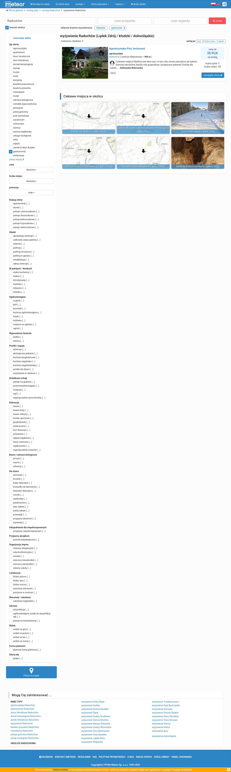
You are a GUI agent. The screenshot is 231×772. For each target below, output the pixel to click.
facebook (46, 757)
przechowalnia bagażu (24, 385)
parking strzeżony (21, 251)
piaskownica (19, 502)
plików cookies (60, 769)
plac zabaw (18, 506)
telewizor (17, 288)
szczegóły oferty (213, 75)
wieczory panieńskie (23, 564)
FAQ (95, 757)
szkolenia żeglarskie (23, 601)
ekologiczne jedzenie (23, 353)
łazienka (17, 284)
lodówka (17, 320)
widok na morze (21, 641)
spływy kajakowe (21, 438)
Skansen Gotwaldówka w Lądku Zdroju (143, 166)
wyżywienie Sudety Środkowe (95, 716)
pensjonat (16, 107)
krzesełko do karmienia (24, 486)
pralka (16, 336)
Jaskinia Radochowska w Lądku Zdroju (198, 166)
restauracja (16, 155)
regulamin (84, 757)
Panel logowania (182, 757)
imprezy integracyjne (23, 548)
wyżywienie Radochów (22, 723)
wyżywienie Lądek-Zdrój (93, 738)
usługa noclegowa (20, 135)
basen (16, 406)
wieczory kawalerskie (23, 560)
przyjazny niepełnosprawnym (27, 531)
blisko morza (19, 584)
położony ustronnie (22, 588)
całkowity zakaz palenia (24, 239)
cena (11, 164)
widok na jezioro (21, 633)
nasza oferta (144, 757)
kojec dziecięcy (20, 482)
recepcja (17, 389)
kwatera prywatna (20, 88)
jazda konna (19, 426)
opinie (222, 41)
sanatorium (16, 119)
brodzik (16, 478)
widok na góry (20, 629)
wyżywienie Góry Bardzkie (94, 734)
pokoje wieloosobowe (23, 227)
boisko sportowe (21, 418)
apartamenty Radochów (22, 709)
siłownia (17, 466)
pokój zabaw (19, 510)
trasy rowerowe (20, 441)
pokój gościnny (18, 111)
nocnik (16, 494)
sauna (16, 462)
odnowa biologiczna (21, 100)
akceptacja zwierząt (23, 235)
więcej (113, 73)
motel (14, 96)
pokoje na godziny (22, 381)
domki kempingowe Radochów (26, 716)
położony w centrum (23, 592)
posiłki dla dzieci (21, 369)
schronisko (16, 123)
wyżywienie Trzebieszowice (165, 701)
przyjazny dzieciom (22, 518)
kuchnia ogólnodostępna (25, 312)
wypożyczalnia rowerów (24, 449)
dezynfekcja (19, 609)
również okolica (15, 27)
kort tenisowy (19, 430)
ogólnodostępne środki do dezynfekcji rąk (29, 615)
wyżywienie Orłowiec (162, 709)
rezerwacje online (20, 38)
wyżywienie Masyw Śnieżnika (95, 723)
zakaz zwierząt (20, 263)
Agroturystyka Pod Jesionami (127, 48)
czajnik (16, 300)
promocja (14, 187)
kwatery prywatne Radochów (25, 727)
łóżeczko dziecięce (22, 490)
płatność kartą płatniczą (25, 649)
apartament (17, 52)
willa (13, 139)
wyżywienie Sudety (90, 705)
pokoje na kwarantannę (24, 620)
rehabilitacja (19, 259)
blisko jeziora (19, 576)
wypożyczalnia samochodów (27, 397)
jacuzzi (16, 458)
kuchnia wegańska (22, 361)
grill (15, 304)
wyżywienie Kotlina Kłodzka (94, 709)
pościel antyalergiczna (24, 539)
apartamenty (19, 203)
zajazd (14, 143)
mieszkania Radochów (22, 730)
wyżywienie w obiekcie (24, 373)
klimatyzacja (19, 280)
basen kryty (18, 410)
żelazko (17, 292)
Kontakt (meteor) (65, 757)
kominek (17, 308)
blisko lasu (18, 580)
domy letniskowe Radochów (24, 712)
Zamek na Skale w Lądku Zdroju (89, 131)
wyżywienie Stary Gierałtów (165, 716)
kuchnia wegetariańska (24, 365)
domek (14, 68)
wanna (16, 340)
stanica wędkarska (20, 131)
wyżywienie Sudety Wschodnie (96, 727)
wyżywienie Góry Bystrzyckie (95, 731)
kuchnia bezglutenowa (24, 357)
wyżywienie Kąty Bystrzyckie (166, 705)
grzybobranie (19, 422)
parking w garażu (21, 255)
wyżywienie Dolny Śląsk (92, 701)
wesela (16, 556)
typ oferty (14, 44)
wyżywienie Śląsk (89, 712)
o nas (130, 757)
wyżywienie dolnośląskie (164, 736)
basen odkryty (20, 414)
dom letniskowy (19, 60)
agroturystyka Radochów (23, 705)
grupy (16, 658)
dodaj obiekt (161, 757)
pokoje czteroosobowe (24, 211)
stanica (14, 127)
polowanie (18, 434)
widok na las (19, 637)
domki (16, 207)
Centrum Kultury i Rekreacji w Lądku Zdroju (89, 166)
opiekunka (18, 498)
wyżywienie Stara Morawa (165, 720)
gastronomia (17, 151)
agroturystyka (18, 48)
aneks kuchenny (21, 272)
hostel (14, 72)
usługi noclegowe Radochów (25, 738)
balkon (16, 276)
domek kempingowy (21, 64)
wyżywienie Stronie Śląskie (165, 712)
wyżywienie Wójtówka (92, 742)
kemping (15, 80)
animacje (17, 474)
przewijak (17, 514)
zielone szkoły (20, 568)
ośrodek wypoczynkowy (23, 103)
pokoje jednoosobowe (24, 219)
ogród (16, 328)
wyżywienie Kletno (161, 727)
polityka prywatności (112, 757)
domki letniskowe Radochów (25, 720)
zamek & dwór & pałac (22, 147)
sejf (15, 393)
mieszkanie (16, 92)
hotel (13, 76)
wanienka (17, 522)
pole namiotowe (19, 115)
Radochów (114, 57)
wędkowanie (19, 445)
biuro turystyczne (19, 56)
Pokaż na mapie (31, 672)
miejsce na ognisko (22, 324)
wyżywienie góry (160, 731)
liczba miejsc (15, 176)
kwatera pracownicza (21, 84)
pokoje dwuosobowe (23, 215)
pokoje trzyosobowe (23, 223)
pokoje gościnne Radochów (24, 734)
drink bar (17, 349)
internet (17, 243)
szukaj (217, 21)
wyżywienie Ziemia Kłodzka (94, 720)
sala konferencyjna (22, 552)
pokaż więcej (16, 159)
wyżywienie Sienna (161, 723)
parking (16, 247)
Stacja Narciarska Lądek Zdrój (198, 131)
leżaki (16, 316)
